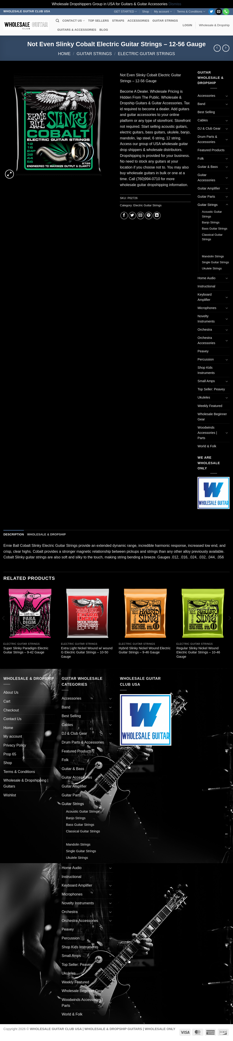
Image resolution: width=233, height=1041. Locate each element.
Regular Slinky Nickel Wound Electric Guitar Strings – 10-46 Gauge (198, 652)
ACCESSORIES (138, 20)
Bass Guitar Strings (214, 228)
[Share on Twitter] (132, 215)
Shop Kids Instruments (206, 370)
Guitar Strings (94, 53)
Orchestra (205, 329)
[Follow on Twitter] (211, 11)
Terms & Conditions (191, 11)
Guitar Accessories (206, 177)
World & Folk (207, 446)
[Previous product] (225, 48)
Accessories (206, 95)
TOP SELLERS (98, 20)
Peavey (203, 351)
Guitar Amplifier (209, 188)
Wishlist (9, 795)
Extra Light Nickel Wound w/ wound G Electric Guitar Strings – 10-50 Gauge (86, 652)
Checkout (11, 710)
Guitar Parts (206, 196)
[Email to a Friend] (140, 215)
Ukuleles (204, 397)
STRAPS (118, 20)
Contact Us (12, 719)
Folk (201, 158)
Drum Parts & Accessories (207, 139)
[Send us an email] (218, 11)
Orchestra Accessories (206, 340)
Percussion (206, 359)
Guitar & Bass (208, 167)
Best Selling (206, 112)
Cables (203, 120)
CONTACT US (73, 20)
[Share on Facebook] (124, 215)
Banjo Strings (210, 222)
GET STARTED (125, 11)
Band (201, 104)
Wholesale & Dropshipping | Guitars (25, 783)
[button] (187, 25)
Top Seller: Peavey (211, 389)
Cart (6, 701)
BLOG (103, 29)
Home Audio (206, 278)
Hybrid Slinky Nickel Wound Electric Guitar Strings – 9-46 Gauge (145, 650)
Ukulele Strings (212, 268)
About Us (10, 692)
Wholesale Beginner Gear (212, 416)
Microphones (207, 308)
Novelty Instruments (206, 318)
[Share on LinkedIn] (157, 215)
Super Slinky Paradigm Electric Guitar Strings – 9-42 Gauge (25, 650)
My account (163, 11)
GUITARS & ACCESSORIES (76, 29)
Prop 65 (9, 754)
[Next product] (217, 48)
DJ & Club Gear (209, 128)
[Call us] (226, 11)
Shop (145, 11)
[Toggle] (227, 95)
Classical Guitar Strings (212, 237)
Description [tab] (13, 534)
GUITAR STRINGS (165, 20)
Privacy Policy (14, 745)
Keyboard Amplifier (205, 297)
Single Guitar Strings (215, 262)
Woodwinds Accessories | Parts (207, 433)
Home (64, 53)
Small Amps (206, 381)
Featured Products (211, 150)
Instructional (206, 286)
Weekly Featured (210, 406)
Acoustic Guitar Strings (212, 214)
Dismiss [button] (175, 4)
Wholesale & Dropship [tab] (46, 534)
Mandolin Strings (213, 256)
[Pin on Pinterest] (148, 215)
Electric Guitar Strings (146, 53)
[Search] (57, 20)
